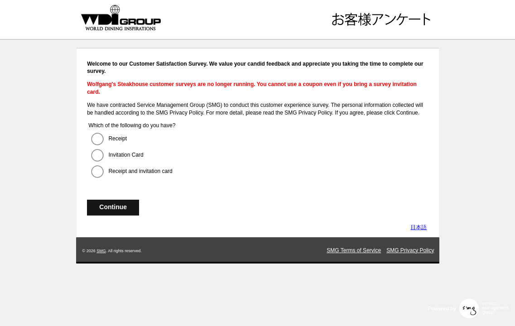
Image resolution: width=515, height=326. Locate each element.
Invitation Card (125, 155)
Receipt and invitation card (140, 171)
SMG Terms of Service (354, 250)
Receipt (117, 138)
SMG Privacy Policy (410, 250)
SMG (101, 251)
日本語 (418, 227)
